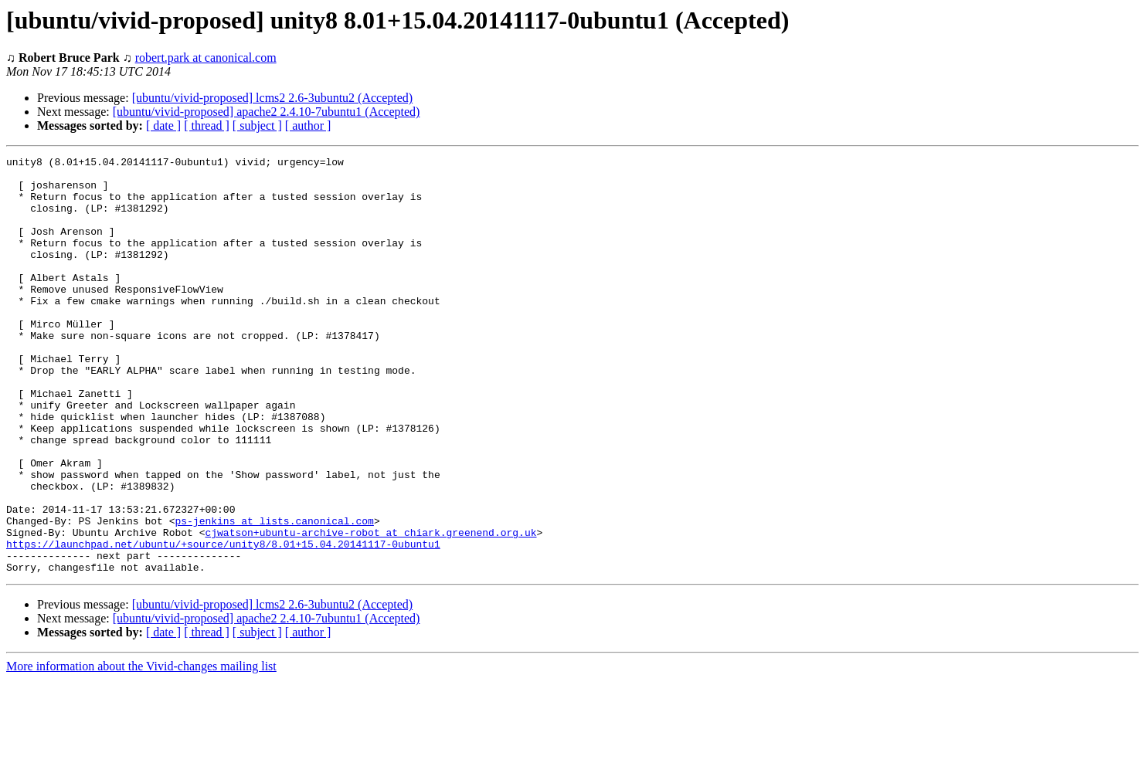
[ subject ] (257, 125)
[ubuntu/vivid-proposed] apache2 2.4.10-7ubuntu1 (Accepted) (266, 111)
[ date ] (163, 125)
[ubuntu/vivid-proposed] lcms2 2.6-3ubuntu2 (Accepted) (272, 97)
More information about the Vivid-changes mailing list (141, 749)
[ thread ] (206, 125)
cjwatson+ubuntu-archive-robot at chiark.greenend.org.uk (370, 608)
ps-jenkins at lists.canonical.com (274, 595)
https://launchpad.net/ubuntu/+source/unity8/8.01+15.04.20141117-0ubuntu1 (223, 622)
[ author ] (308, 125)
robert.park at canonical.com (206, 57)
